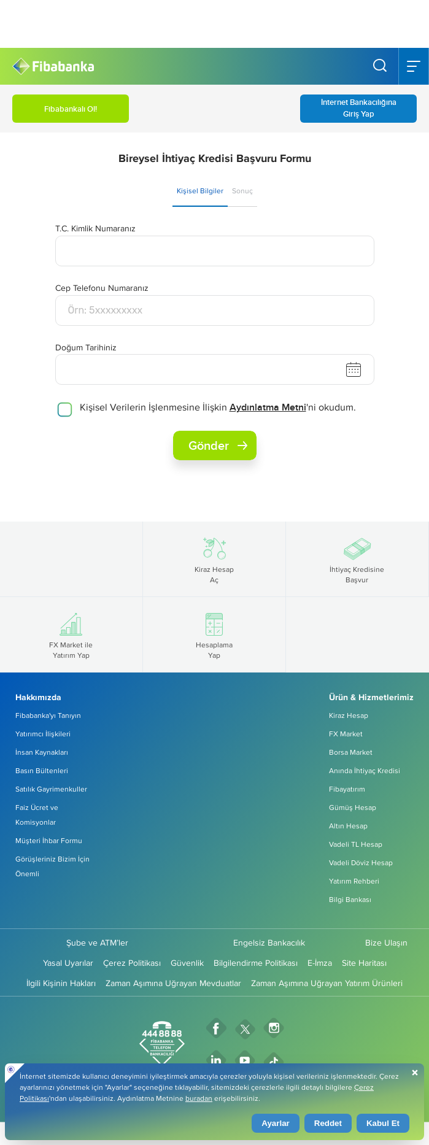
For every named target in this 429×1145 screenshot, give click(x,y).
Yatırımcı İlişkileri (43, 733)
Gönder (217, 445)
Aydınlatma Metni (268, 407)
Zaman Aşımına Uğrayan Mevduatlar (173, 983)
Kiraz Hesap (348, 715)
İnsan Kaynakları (41, 752)
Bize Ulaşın (386, 942)
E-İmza (319, 963)
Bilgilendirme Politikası (256, 963)
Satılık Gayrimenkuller (51, 789)
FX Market (346, 733)
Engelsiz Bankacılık (269, 942)
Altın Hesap (348, 825)
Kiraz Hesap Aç (214, 559)
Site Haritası (364, 963)
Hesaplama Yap (214, 634)
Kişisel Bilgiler (200, 190)
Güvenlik (187, 963)
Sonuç (242, 190)
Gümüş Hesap (352, 807)
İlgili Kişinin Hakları (61, 983)
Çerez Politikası (132, 963)
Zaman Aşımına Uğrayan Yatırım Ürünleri (327, 983)
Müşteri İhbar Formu (48, 840)
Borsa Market (351, 752)
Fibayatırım (347, 789)
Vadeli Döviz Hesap (361, 862)
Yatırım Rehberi (354, 881)
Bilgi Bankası (350, 899)
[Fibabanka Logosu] (53, 66)
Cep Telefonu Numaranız (102, 288)
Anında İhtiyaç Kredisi (364, 770)
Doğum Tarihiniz (86, 347)
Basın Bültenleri (41, 770)
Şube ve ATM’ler (97, 942)
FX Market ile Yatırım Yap (71, 634)
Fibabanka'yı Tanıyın (48, 715)
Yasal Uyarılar (68, 963)
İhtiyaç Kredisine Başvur (357, 559)
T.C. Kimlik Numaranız (95, 228)
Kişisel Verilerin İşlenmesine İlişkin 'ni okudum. (218, 407)
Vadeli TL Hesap (355, 844)
